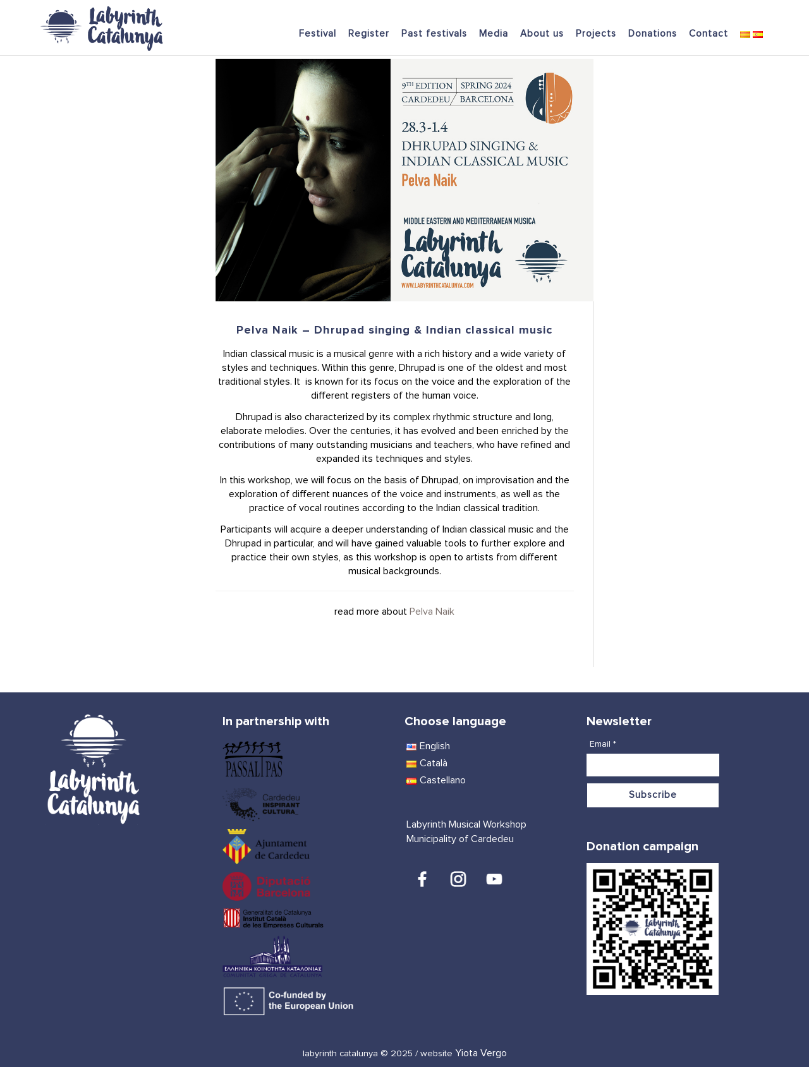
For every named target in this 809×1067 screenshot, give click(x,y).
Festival (317, 34)
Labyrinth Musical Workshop (466, 824)
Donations (652, 34)
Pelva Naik (432, 611)
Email (603, 744)
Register (368, 34)
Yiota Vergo (481, 1053)
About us (542, 34)
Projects (596, 34)
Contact (708, 34)
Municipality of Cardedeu (460, 839)
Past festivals (434, 34)
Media (493, 34)
